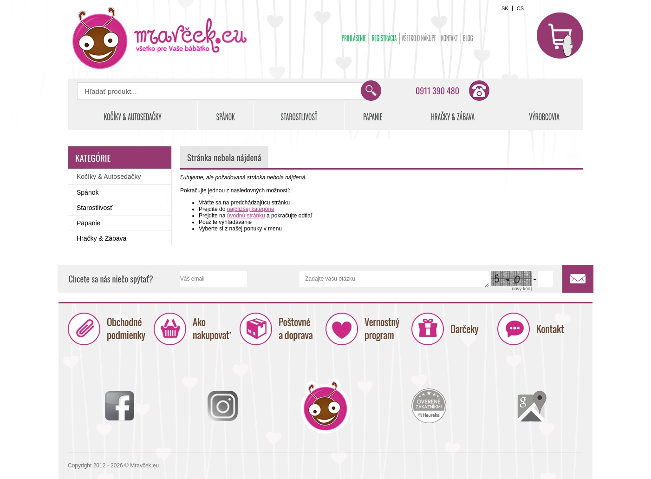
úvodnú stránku (246, 215)
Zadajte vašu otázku (394, 279)
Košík (560, 35)
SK (504, 8)
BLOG (468, 38)
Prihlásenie (354, 38)
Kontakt (449, 38)
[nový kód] (521, 288)
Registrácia (384, 38)
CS (520, 8)
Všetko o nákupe (419, 38)
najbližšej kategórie (250, 209)
